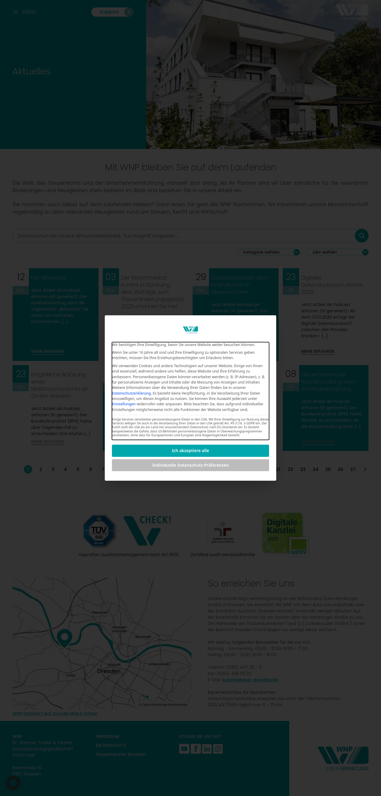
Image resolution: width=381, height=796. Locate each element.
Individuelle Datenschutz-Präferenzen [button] (190, 465)
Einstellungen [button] (124, 403)
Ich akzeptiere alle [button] (190, 450)
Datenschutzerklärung (131, 393)
